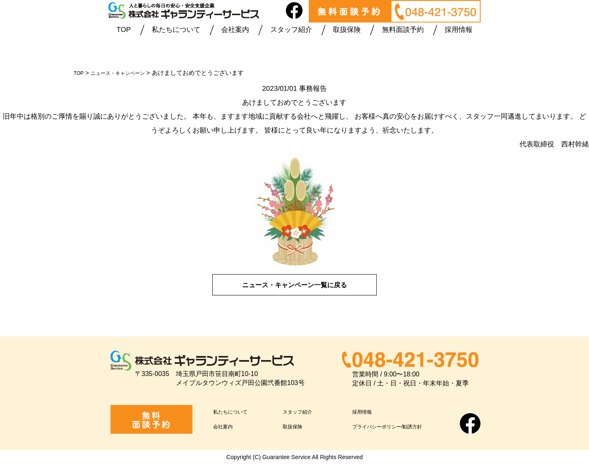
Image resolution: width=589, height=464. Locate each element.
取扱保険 (347, 30)
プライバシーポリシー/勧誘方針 (402, 426)
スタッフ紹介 (291, 30)
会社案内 (235, 30)
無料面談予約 (403, 30)
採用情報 (458, 30)
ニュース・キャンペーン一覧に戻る (294, 284)
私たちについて (176, 30)
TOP (124, 30)
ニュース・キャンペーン (126, 72)
